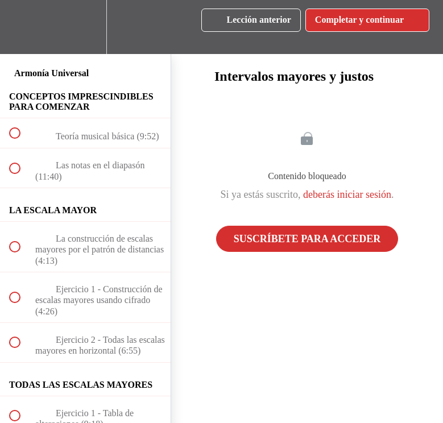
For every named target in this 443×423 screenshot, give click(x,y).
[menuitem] (85, 27)
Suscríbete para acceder (307, 238)
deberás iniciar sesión (347, 194)
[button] (21, 27)
